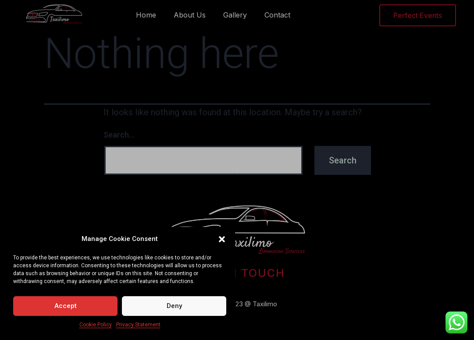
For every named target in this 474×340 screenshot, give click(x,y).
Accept (65, 306)
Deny (174, 306)
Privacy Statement (138, 325)
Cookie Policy (95, 325)
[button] (221, 239)
